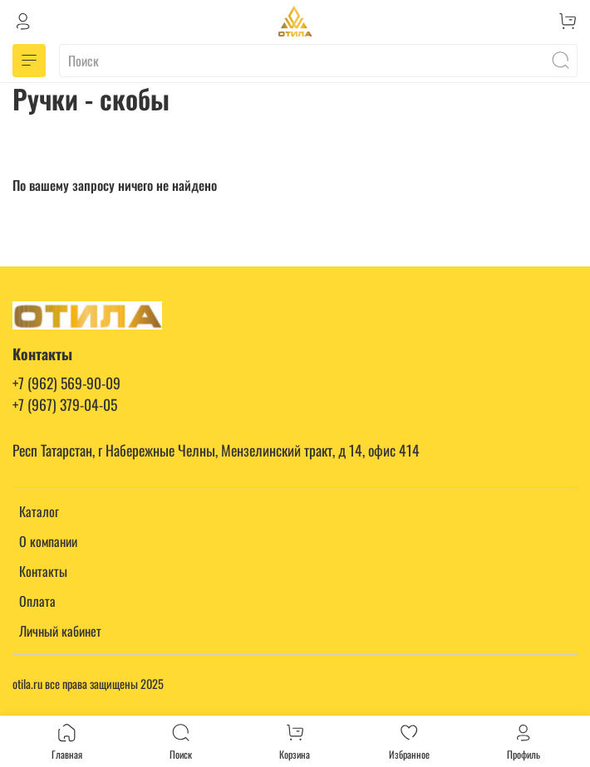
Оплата (37, 601)
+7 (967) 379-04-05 (64, 404)
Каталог (39, 511)
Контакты (43, 571)
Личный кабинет (60, 631)
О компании (48, 541)
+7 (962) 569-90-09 (66, 382)
